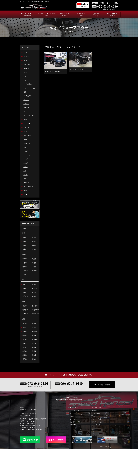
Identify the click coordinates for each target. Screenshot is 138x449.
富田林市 (24, 310)
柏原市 (24, 274)
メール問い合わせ (102, 385)
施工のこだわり (74, 407)
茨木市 (33, 237)
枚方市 (24, 259)
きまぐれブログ (96, 419)
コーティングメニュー (76, 410)
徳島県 (24, 347)
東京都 (33, 343)
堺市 (23, 284)
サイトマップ (96, 425)
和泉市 (33, 292)
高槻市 (33, 245)
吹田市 (24, 241)
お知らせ (94, 416)
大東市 (24, 263)
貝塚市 (24, 288)
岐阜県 (33, 335)
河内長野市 (34, 310)
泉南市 (24, 292)
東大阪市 (33, 271)
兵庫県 (33, 323)
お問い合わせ (96, 413)
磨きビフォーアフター (76, 422)
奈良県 (33, 327)
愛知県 (24, 339)
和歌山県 (33, 331)
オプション (73, 413)
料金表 (72, 416)
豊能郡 (33, 241)
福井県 (24, 335)
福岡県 (24, 359)
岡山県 (33, 347)
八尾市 (33, 263)
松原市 (24, 306)
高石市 (33, 284)
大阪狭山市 (34, 314)
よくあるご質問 (96, 407)
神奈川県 (33, 339)
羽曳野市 (24, 314)
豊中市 (24, 249)
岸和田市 (24, 296)
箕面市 (24, 245)
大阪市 (24, 228)
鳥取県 (24, 351)
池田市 (24, 237)
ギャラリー (73, 419)
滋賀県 (24, 327)
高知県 (33, 355)
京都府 (24, 323)
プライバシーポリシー (98, 422)
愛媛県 (33, 351)
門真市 (33, 259)
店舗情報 (94, 410)
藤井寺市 (33, 306)
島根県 (24, 355)
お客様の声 (73, 425)
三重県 (24, 331)
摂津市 (33, 249)
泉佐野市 (33, 288)
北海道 (33, 359)
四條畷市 (24, 271)
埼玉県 (24, 343)
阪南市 (33, 296)
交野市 (24, 267)
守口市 (33, 267)
